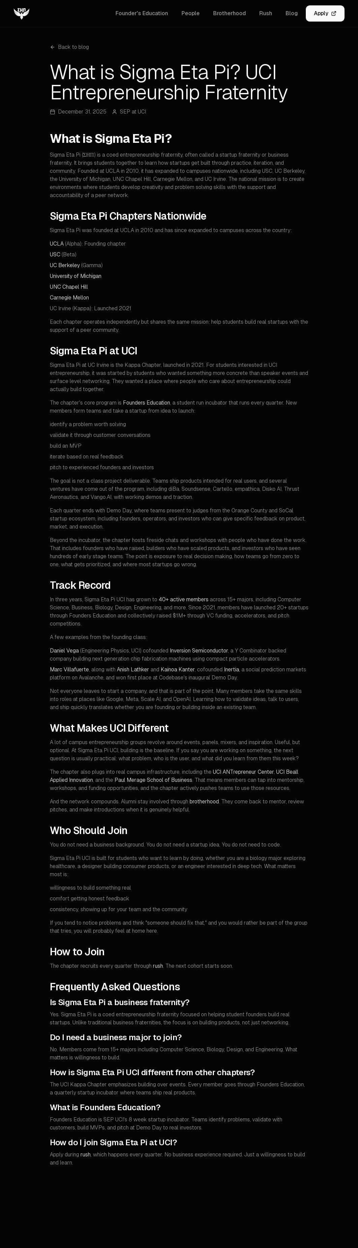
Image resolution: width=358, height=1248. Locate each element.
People (191, 13)
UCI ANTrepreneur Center (243, 772)
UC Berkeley (65, 265)
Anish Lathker (133, 669)
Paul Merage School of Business (153, 780)
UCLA (57, 244)
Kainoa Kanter (178, 669)
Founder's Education (142, 13)
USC (55, 254)
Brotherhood (229, 13)
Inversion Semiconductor (199, 650)
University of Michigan (75, 276)
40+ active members (183, 599)
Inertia (231, 669)
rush (158, 966)
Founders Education (146, 402)
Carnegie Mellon (69, 297)
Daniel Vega (64, 650)
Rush (265, 13)
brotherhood (204, 801)
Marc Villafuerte (69, 669)
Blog (292, 13)
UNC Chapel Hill (69, 287)
